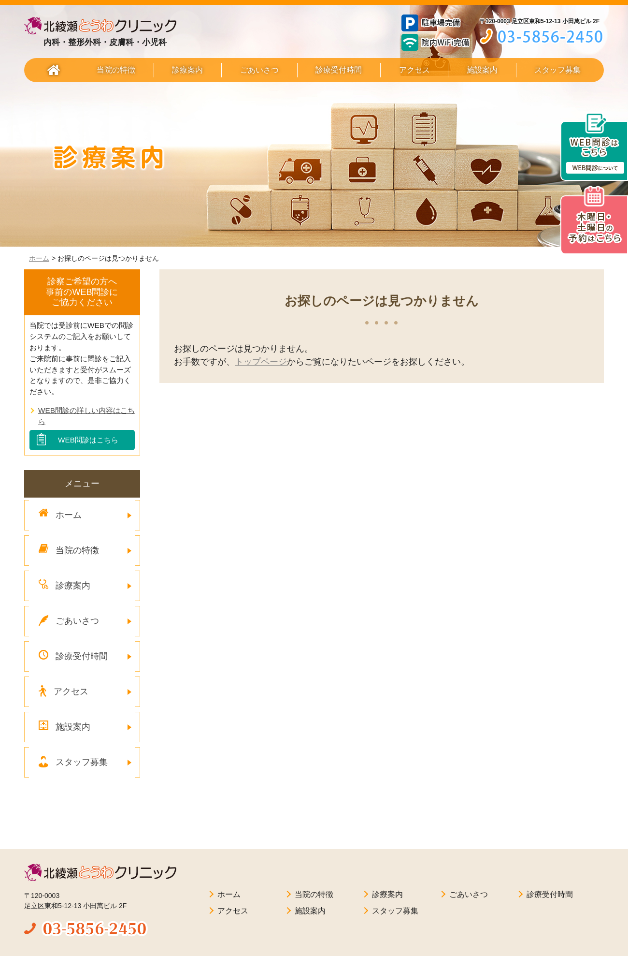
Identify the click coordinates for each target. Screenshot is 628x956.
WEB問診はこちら (88, 440)
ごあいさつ (259, 70)
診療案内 (187, 70)
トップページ (261, 362)
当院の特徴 (116, 70)
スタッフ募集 (557, 70)
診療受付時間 (338, 70)
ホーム (39, 258)
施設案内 (482, 70)
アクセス (414, 70)
